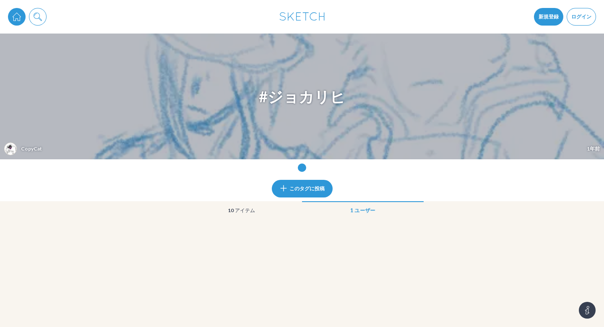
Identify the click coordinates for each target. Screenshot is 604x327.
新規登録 (549, 16)
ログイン (581, 16)
